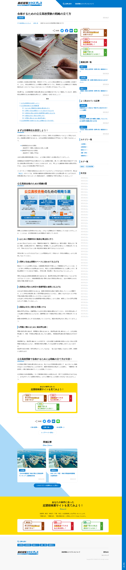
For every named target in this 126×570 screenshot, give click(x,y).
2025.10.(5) (84, 195)
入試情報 (83, 144)
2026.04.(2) (84, 178)
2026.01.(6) (84, 186)
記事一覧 (35, 23)
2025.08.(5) (84, 201)
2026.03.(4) (84, 181)
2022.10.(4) (84, 297)
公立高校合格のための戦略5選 (30, 105)
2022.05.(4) (84, 311)
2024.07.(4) (84, 237)
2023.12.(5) (84, 257)
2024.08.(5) (84, 234)
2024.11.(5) (84, 226)
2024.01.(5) (84, 254)
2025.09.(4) (84, 198)
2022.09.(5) (84, 300)
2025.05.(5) (84, 209)
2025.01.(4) (84, 220)
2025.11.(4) (84, 192)
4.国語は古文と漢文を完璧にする (34, 115)
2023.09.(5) (84, 266)
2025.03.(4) (84, 215)
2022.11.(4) (84, 294)
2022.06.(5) (84, 308)
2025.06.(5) (84, 206)
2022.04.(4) (84, 314)
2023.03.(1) (84, 283)
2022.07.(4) (84, 305)
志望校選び (84, 147)
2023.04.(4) (84, 280)
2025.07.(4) (84, 203)
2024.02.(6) (84, 251)
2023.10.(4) (84, 263)
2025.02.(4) (84, 218)
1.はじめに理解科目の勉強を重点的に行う (37, 108)
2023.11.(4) (84, 260)
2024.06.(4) (84, 240)
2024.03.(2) (84, 249)
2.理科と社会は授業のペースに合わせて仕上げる (39, 110)
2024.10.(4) (84, 229)
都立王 (21, 173)
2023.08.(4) (84, 268)
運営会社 (106, 552)
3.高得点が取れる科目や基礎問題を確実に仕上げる (40, 113)
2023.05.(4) (84, 277)
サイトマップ (105, 555)
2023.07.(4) (84, 271)
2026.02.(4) (84, 184)
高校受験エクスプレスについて (71, 552)
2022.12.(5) (84, 291)
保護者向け (84, 155)
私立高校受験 (89, 166)
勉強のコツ (84, 150)
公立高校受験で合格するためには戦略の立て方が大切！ (37, 120)
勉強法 (82, 166)
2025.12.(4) (84, 189)
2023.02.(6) (84, 285)
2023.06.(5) (84, 274)
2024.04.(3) (84, 246)
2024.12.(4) (84, 223)
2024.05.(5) (84, 243)
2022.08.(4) (84, 302)
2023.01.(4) (84, 288)
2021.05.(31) (84, 316)
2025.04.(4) (84, 212)
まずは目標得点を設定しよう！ (30, 103)
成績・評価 (84, 152)
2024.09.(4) (84, 232)
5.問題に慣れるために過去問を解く (35, 118)
